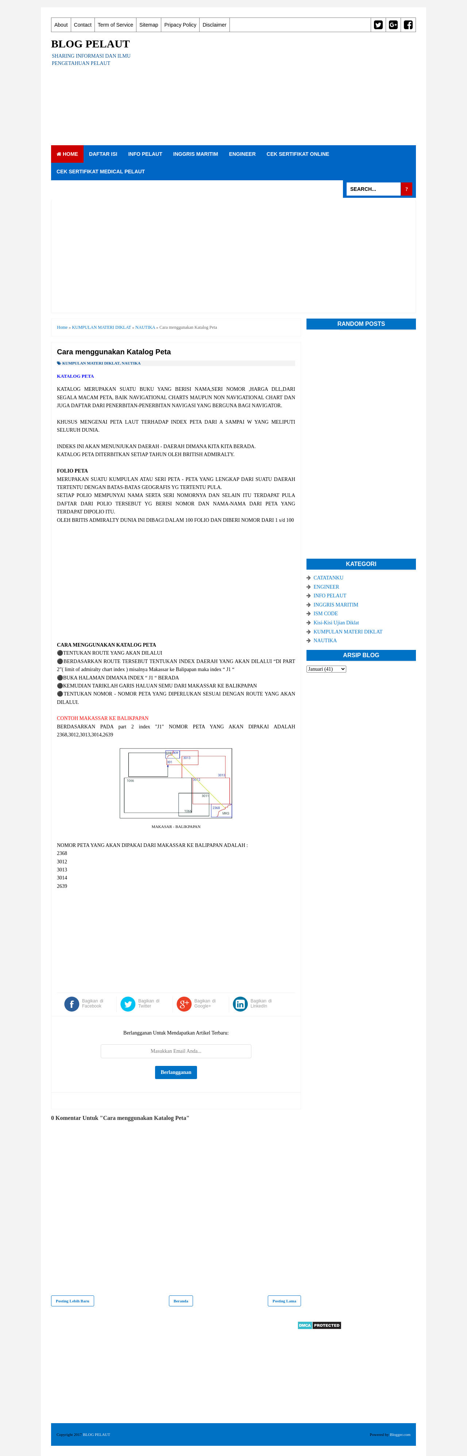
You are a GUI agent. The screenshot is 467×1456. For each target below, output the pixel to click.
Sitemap (148, 25)
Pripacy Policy (180, 25)
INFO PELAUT (145, 154)
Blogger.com (400, 1434)
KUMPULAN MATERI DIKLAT (91, 363)
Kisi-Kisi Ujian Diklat (336, 622)
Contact (83, 25)
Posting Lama (284, 1301)
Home (67, 154)
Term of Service (115, 25)
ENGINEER (242, 154)
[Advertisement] (283, 89)
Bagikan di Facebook (92, 1003)
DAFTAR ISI (103, 154)
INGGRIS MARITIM (195, 154)
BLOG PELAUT (90, 44)
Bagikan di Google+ (205, 1003)
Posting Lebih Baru (72, 1301)
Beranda (181, 1301)
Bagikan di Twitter (148, 1003)
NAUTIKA (131, 363)
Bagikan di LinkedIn (261, 1003)
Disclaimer (214, 25)
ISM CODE (326, 613)
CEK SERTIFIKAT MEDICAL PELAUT (101, 171)
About (61, 25)
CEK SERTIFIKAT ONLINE (298, 154)
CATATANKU (329, 578)
